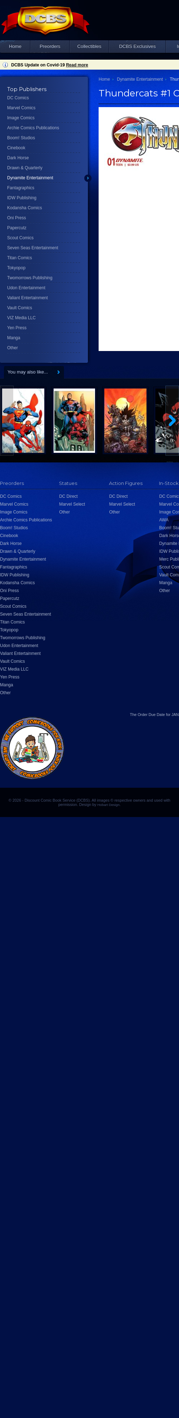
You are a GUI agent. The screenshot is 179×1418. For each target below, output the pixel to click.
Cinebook (16, 147)
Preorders (50, 46)
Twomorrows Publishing (30, 277)
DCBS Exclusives (137, 46)
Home (15, 46)
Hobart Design (109, 805)
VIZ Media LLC (21, 317)
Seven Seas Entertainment (32, 247)
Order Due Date (151, 714)
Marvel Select (72, 504)
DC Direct (68, 496)
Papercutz (16, 227)
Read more (77, 64)
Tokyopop (16, 267)
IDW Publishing (21, 197)
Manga (13, 337)
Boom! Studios (21, 137)
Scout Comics (20, 237)
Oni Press (16, 217)
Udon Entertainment (26, 287)
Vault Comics (19, 307)
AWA (163, 519)
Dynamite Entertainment (30, 177)
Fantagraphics (20, 187)
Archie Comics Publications (33, 127)
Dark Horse (18, 157)
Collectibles (89, 46)
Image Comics (21, 117)
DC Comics (18, 97)
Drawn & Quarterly (25, 167)
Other (12, 347)
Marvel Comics (21, 107)
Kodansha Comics (24, 207)
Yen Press (16, 327)
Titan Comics (19, 257)
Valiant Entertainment (27, 297)
